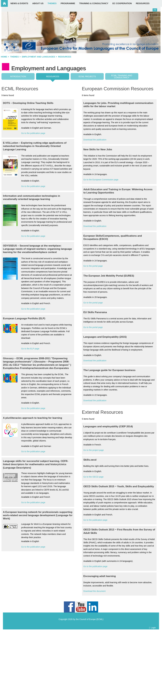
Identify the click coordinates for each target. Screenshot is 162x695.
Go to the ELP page (30, 348)
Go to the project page (93, 450)
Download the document (94, 591)
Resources (52, 76)
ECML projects (87, 76)
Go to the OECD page (93, 477)
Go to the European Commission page (100, 179)
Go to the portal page (93, 266)
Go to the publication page (33, 133)
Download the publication (94, 139)
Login (153, 627)
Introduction (18, 76)
